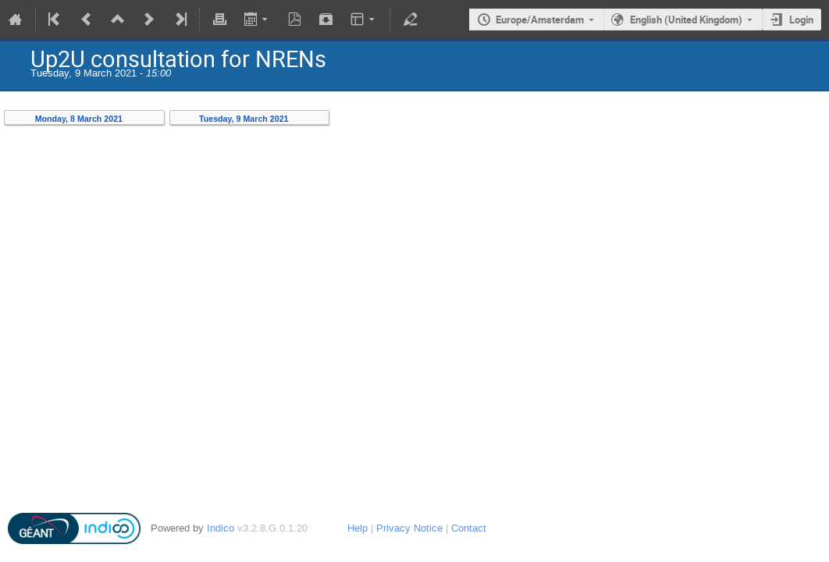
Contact (468, 528)
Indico (220, 528)
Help (357, 528)
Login (801, 19)
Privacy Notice (409, 528)
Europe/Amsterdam (540, 19)
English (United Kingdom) (686, 19)
